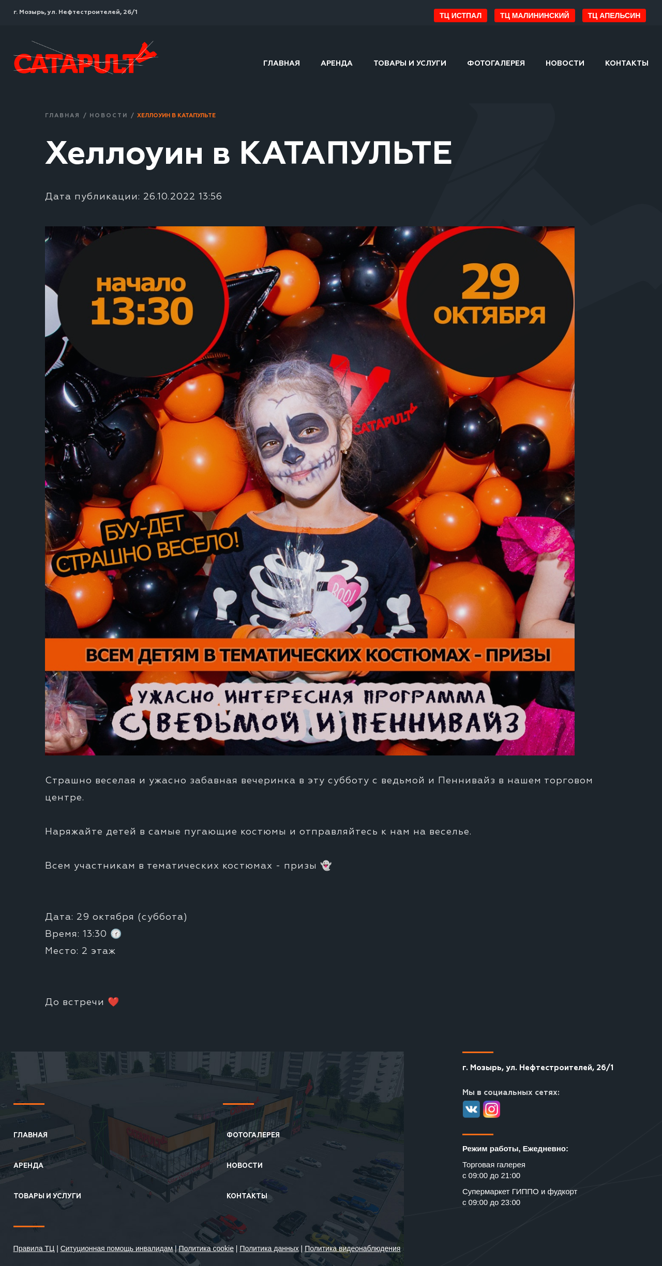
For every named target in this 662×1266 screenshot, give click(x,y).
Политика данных (268, 1248)
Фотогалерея (496, 63)
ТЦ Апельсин (614, 15)
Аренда (337, 63)
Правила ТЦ (34, 1248)
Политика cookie (206, 1248)
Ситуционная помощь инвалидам (117, 1248)
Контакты (627, 63)
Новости (565, 63)
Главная (281, 63)
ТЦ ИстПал (461, 15)
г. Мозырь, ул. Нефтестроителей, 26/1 (75, 12)
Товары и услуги (409, 63)
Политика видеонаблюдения (352, 1248)
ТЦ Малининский (534, 15)
